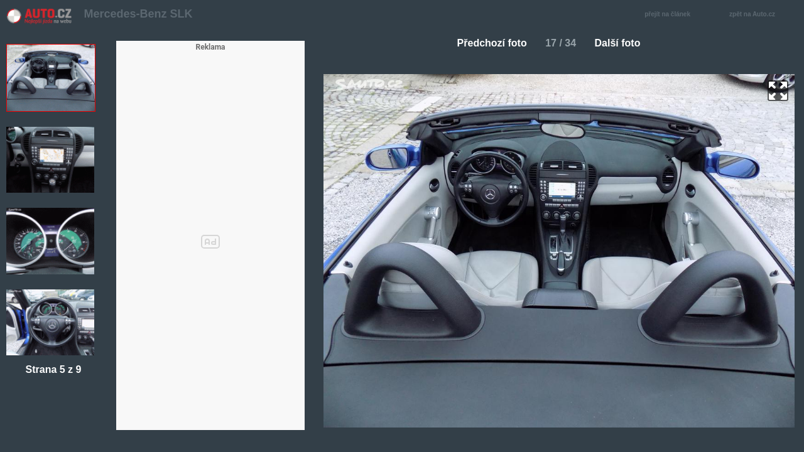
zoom (778, 90)
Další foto (623, 43)
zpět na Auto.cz (758, 15)
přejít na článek (670, 15)
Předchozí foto (487, 43)
